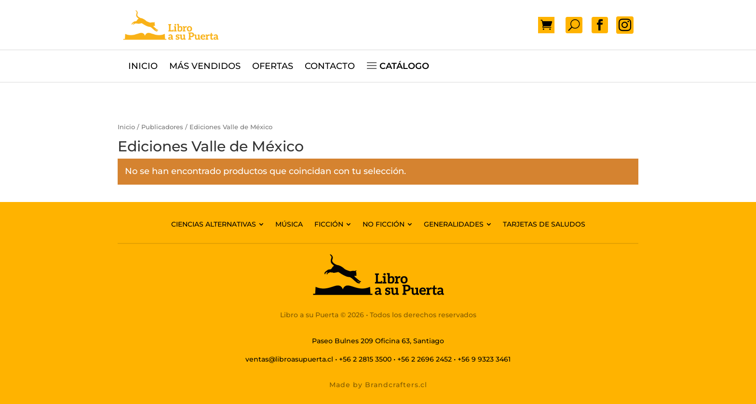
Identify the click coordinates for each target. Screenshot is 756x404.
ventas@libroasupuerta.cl (289, 359)
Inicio (126, 127)
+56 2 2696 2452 (424, 359)
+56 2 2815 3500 (365, 359)
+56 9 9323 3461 (484, 359)
